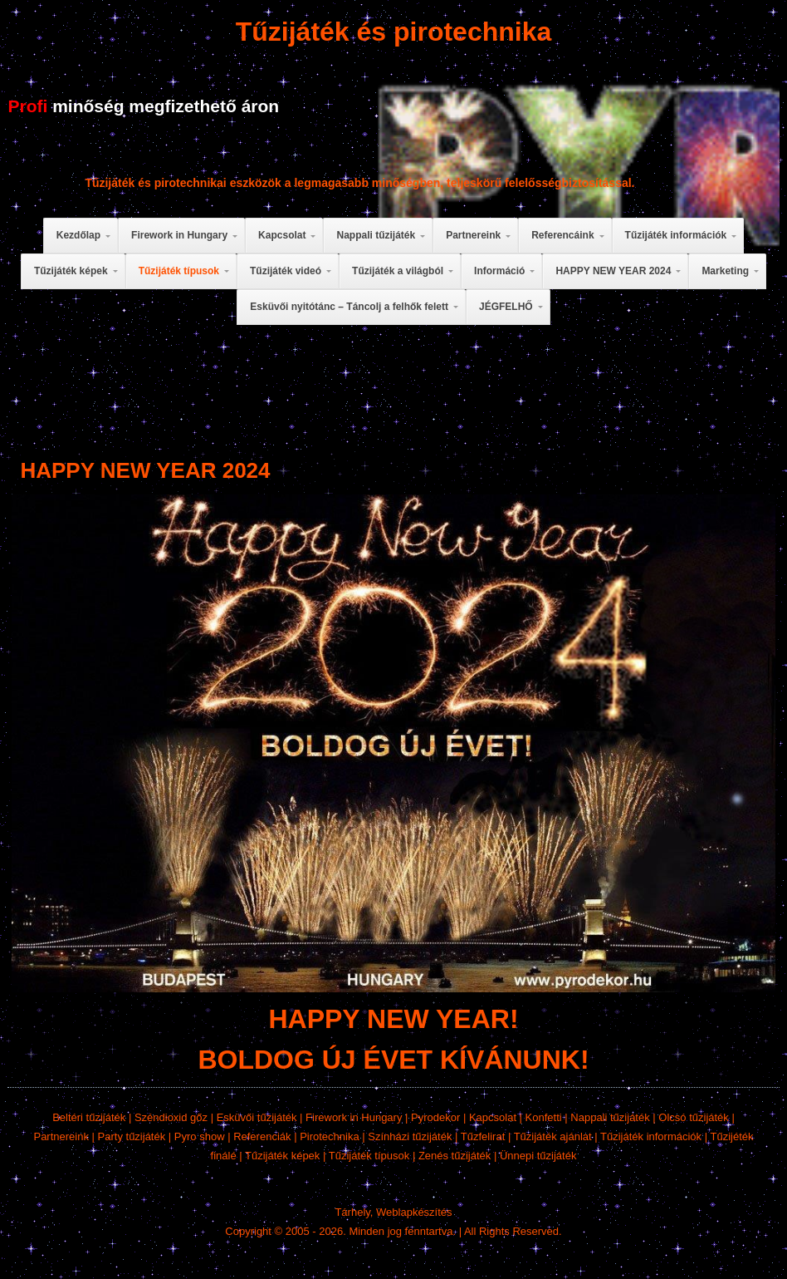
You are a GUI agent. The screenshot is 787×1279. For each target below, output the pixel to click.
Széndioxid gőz (171, 1117)
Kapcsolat (492, 1117)
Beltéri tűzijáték (88, 1117)
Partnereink (60, 1136)
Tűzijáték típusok (369, 1155)
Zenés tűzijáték (454, 1155)
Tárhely (352, 1212)
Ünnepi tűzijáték (538, 1155)
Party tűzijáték (132, 1136)
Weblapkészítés (414, 1212)
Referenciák (262, 1136)
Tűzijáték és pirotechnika (394, 32)
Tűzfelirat (483, 1136)
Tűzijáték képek (282, 1155)
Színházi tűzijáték (410, 1136)
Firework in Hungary (354, 1117)
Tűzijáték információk (650, 1136)
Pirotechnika (329, 1136)
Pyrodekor (435, 1117)
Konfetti (543, 1117)
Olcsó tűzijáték (693, 1117)
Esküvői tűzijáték (257, 1117)
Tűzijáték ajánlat (553, 1136)
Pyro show (199, 1136)
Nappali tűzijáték (609, 1117)
